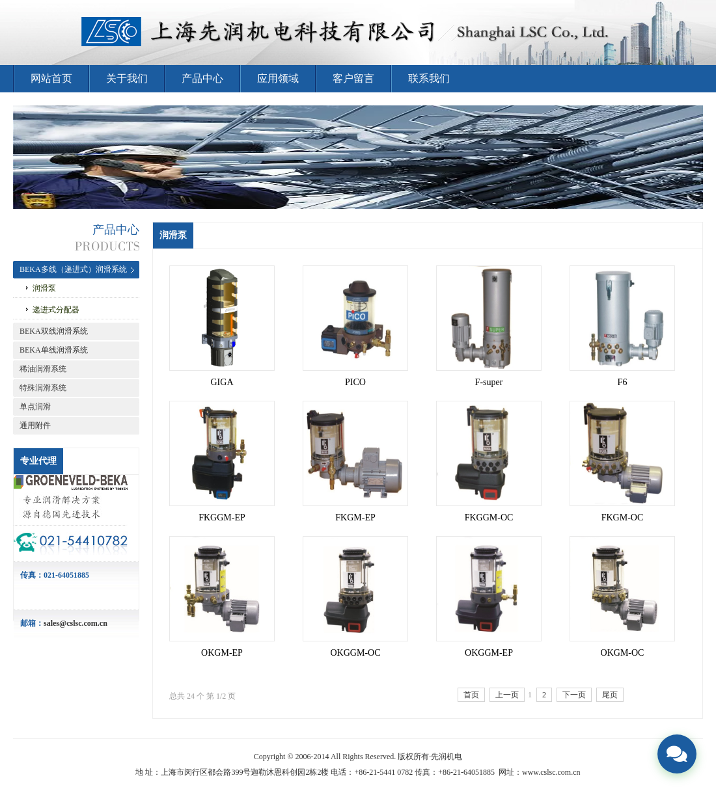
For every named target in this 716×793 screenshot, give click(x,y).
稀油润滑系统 (43, 368)
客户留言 (353, 78)
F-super (489, 382)
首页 (471, 694)
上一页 (507, 694)
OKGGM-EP (489, 653)
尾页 (610, 694)
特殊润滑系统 (43, 387)
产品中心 (202, 78)
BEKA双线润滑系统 (54, 331)
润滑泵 (44, 288)
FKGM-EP (355, 517)
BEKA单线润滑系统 (54, 350)
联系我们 (429, 78)
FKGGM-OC (489, 517)
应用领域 (278, 78)
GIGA (222, 382)
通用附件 (35, 425)
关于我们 (127, 78)
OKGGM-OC (356, 653)
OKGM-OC (622, 653)
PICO (355, 382)
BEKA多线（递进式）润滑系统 (73, 269)
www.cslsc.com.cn (551, 772)
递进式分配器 (56, 309)
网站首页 (51, 78)
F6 (622, 382)
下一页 (574, 694)
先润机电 (446, 756)
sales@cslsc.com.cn (75, 623)
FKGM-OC (622, 517)
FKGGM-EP (222, 517)
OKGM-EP (222, 653)
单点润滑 (35, 406)
